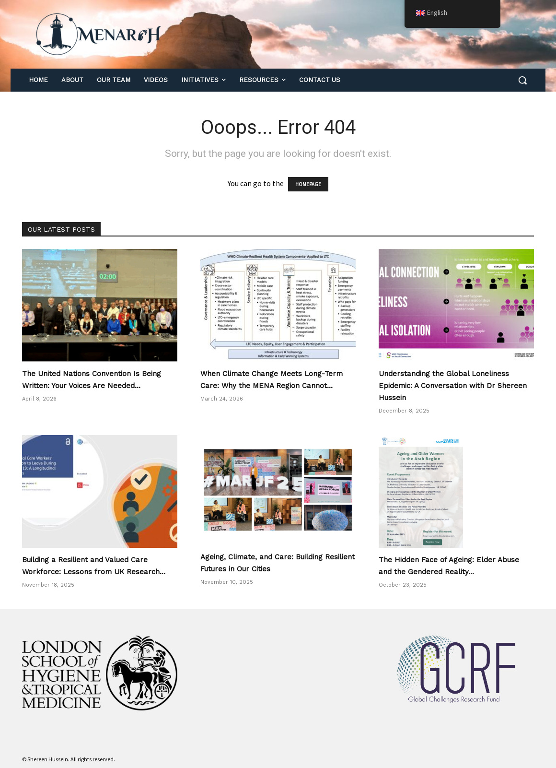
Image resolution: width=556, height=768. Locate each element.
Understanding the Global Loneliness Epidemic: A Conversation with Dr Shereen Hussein (453, 385)
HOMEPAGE (308, 184)
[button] (522, 80)
